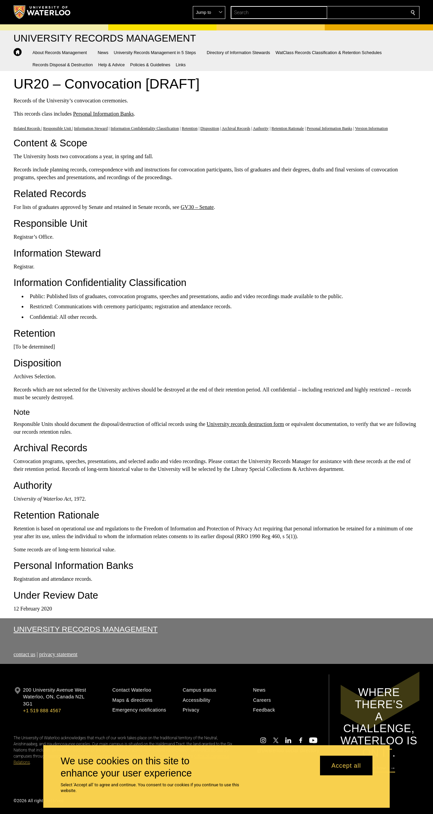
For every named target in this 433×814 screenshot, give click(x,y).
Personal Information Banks (103, 114)
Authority (261, 128)
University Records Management (86, 629)
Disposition (209, 128)
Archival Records (236, 128)
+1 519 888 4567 (42, 710)
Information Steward (91, 128)
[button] (364, 12)
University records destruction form (245, 424)
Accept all (346, 765)
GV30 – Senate (197, 207)
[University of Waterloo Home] (42, 12)
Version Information (371, 128)
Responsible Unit (57, 128)
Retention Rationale (288, 128)
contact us (24, 654)
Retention (190, 128)
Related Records (27, 128)
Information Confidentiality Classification (145, 128)
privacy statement (58, 654)
